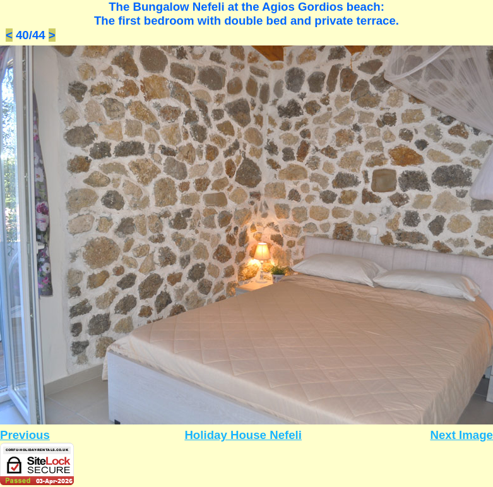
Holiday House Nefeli (243, 435)
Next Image (461, 435)
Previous (25, 435)
